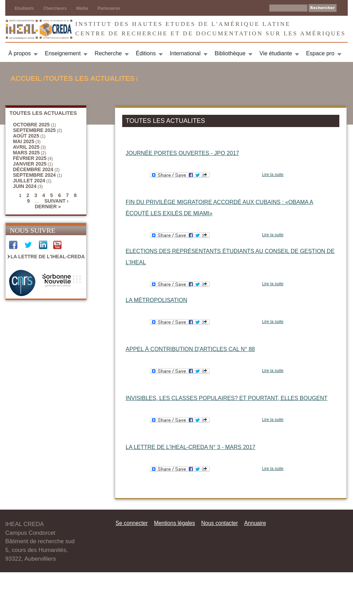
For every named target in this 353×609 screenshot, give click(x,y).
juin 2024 (24, 186)
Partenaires (108, 8)
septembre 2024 (34, 175)
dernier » (48, 206)
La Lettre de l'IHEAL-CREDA (48, 256)
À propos (19, 53)
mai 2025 (23, 141)
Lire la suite (272, 174)
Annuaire (255, 523)
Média (82, 8)
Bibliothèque (230, 53)
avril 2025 (26, 147)
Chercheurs (55, 8)
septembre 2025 (34, 130)
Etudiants (24, 8)
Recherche (108, 53)
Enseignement (63, 53)
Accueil (26, 78)
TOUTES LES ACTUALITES (90, 78)
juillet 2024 (29, 180)
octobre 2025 (31, 124)
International (185, 53)
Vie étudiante (275, 53)
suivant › (56, 201)
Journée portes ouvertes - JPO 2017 (182, 153)
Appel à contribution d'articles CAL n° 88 (190, 349)
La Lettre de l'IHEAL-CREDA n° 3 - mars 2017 (190, 447)
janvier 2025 (30, 164)
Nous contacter (219, 523)
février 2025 (30, 158)
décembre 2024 (33, 169)
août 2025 (26, 136)
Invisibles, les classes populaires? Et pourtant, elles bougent (226, 398)
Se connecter (132, 523)
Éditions (146, 53)
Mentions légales (174, 523)
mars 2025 (26, 152)
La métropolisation (156, 300)
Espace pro (320, 53)
